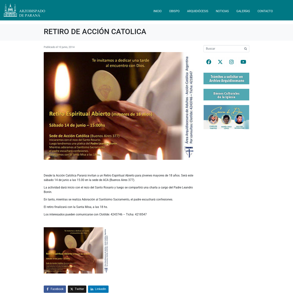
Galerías (243, 11)
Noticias (222, 11)
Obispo (174, 11)
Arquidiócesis (197, 11)
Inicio (157, 11)
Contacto (265, 11)
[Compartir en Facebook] (55, 289)
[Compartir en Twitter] (77, 289)
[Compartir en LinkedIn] (98, 289)
